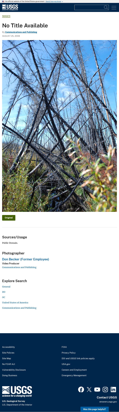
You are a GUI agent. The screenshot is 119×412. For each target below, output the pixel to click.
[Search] (106, 7)
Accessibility (8, 347)
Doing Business (9, 375)
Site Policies (8, 353)
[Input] (91, 7)
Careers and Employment (74, 370)
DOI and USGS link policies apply (78, 358)
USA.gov (66, 364)
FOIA (64, 347)
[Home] (10, 9)
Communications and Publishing (21, 32)
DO (3, 292)
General (6, 286)
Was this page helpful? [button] (94, 409)
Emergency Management (74, 375)
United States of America (15, 302)
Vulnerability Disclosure (14, 370)
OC (3, 297)
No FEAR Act (8, 364)
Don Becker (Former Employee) (25, 259)
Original (9, 217)
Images (6, 16)
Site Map (6, 358)
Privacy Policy (69, 353)
